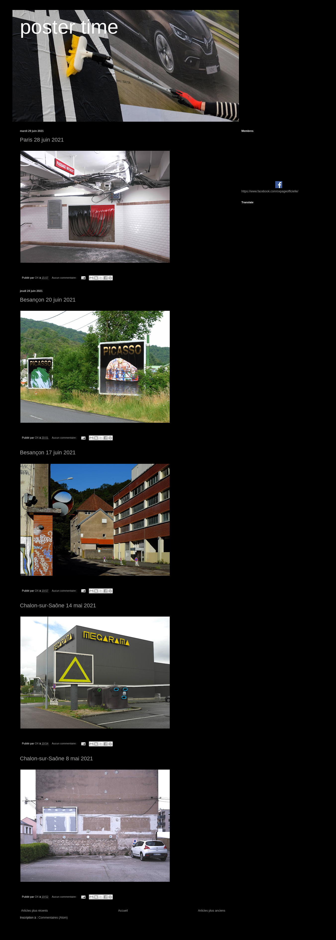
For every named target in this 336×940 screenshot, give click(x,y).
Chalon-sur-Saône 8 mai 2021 (56, 758)
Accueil (123, 910)
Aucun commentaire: (64, 277)
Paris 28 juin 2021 (42, 140)
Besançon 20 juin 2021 (48, 300)
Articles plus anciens (211, 910)
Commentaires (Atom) (53, 917)
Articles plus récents (34, 910)
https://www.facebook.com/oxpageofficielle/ (269, 191)
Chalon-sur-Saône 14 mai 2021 (58, 605)
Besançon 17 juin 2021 (48, 452)
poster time (69, 27)
